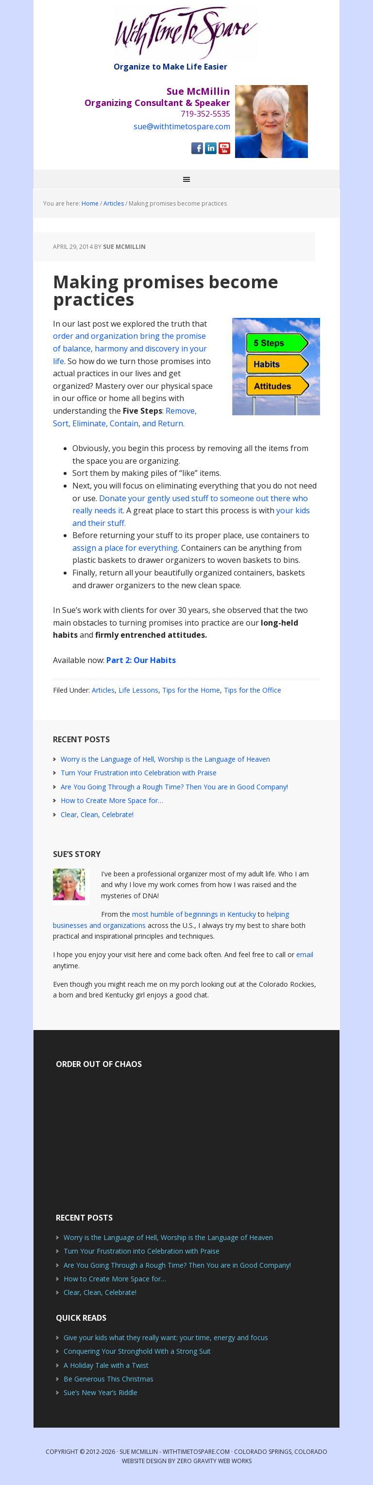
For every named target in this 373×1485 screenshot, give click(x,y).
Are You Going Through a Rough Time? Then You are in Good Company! (174, 786)
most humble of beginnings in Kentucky (194, 914)
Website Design (144, 1461)
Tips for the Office (252, 690)
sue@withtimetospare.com (182, 126)
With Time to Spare (186, 33)
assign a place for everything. (125, 547)
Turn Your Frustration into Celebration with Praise (139, 772)
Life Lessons (138, 690)
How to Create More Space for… (112, 800)
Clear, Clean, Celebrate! (97, 814)
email (304, 954)
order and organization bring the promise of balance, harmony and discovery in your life (130, 348)
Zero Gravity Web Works (214, 1461)
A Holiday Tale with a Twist (106, 1365)
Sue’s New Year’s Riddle (100, 1392)
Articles (103, 690)
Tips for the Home (191, 690)
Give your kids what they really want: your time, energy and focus (166, 1337)
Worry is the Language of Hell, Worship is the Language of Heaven (165, 759)
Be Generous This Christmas (108, 1378)
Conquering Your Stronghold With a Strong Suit (137, 1351)
